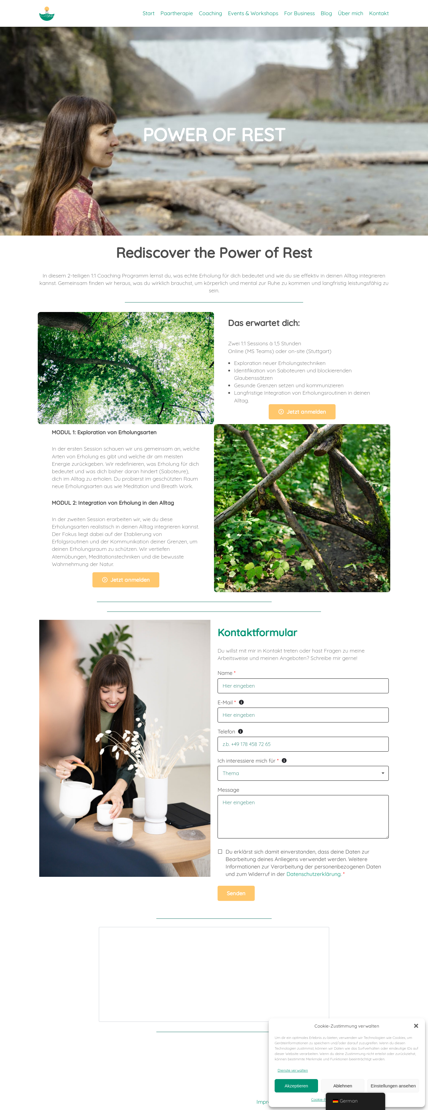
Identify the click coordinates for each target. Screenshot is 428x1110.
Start (149, 14)
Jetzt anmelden (306, 411)
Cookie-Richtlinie (325, 1099)
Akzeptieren (296, 1085)
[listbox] (303, 773)
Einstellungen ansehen (393, 1085)
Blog (326, 14)
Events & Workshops (253, 14)
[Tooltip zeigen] (241, 702)
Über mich (350, 14)
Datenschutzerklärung (314, 874)
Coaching (210, 14)
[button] (416, 1025)
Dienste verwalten (293, 1069)
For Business (299, 14)
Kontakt (379, 14)
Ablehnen (342, 1085)
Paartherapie (176, 14)
